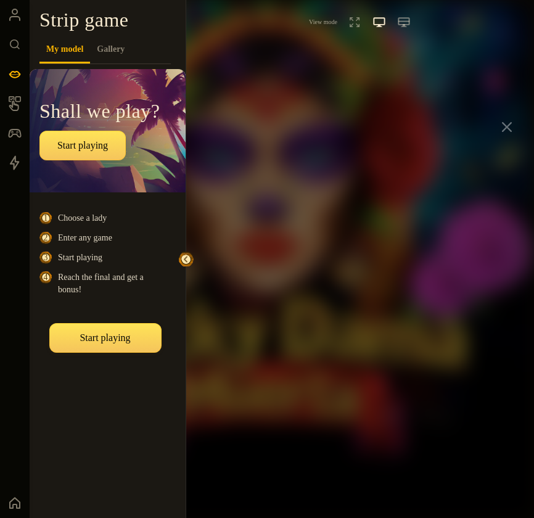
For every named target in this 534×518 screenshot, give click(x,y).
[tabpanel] (108, 286)
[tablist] (105, 49)
